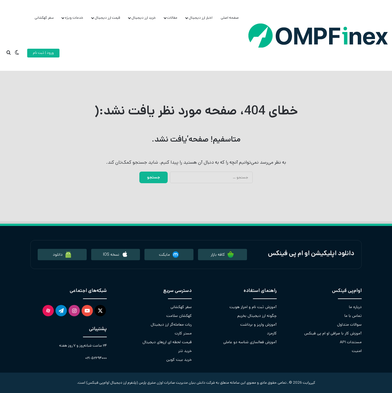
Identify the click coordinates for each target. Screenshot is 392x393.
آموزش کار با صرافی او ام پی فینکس (333, 333)
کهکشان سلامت (179, 316)
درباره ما (355, 307)
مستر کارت (183, 333)
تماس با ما (353, 316)
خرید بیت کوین (179, 359)
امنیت (357, 351)
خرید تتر (185, 351)
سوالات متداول (349, 324)
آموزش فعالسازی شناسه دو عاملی (250, 342)
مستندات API (351, 342)
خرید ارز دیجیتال (143, 17)
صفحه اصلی (230, 17)
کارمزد (272, 333)
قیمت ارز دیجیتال (107, 17)
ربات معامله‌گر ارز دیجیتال (171, 324)
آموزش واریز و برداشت (258, 324)
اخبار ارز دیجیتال (200, 17)
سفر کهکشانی (44, 17)
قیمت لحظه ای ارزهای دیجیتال (167, 342)
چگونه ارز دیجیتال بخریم (257, 316)
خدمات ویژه (74, 17)
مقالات (172, 17)
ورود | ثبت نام (43, 52)
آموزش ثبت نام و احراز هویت (253, 307)
